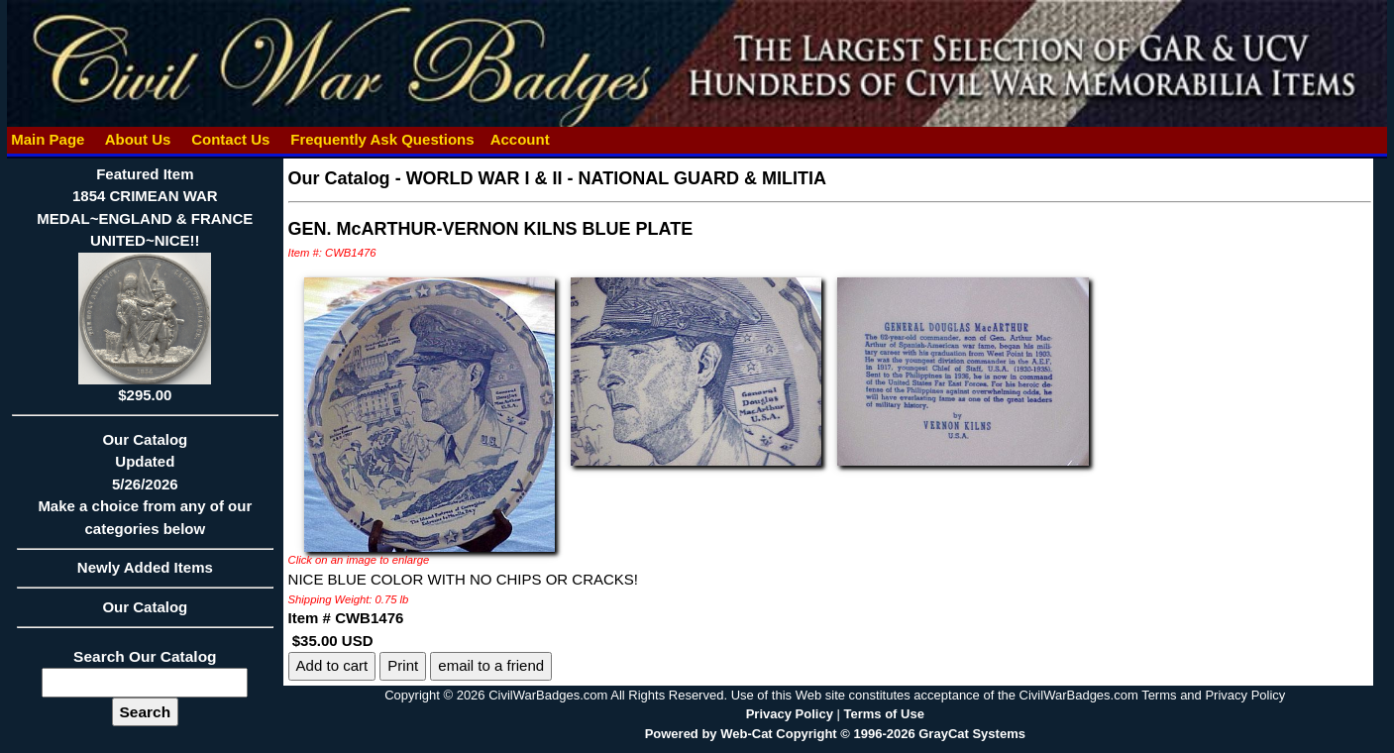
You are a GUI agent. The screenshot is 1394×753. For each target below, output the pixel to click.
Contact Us (230, 139)
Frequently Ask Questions (382, 139)
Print (402, 665)
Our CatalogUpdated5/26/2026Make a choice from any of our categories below (145, 490)
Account (520, 139)
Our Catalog (144, 606)
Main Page (48, 139)
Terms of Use (883, 713)
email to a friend (491, 665)
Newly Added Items (145, 574)
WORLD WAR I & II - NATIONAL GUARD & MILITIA (616, 178)
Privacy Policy (789, 713)
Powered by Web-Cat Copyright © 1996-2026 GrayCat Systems (835, 733)
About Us (137, 139)
